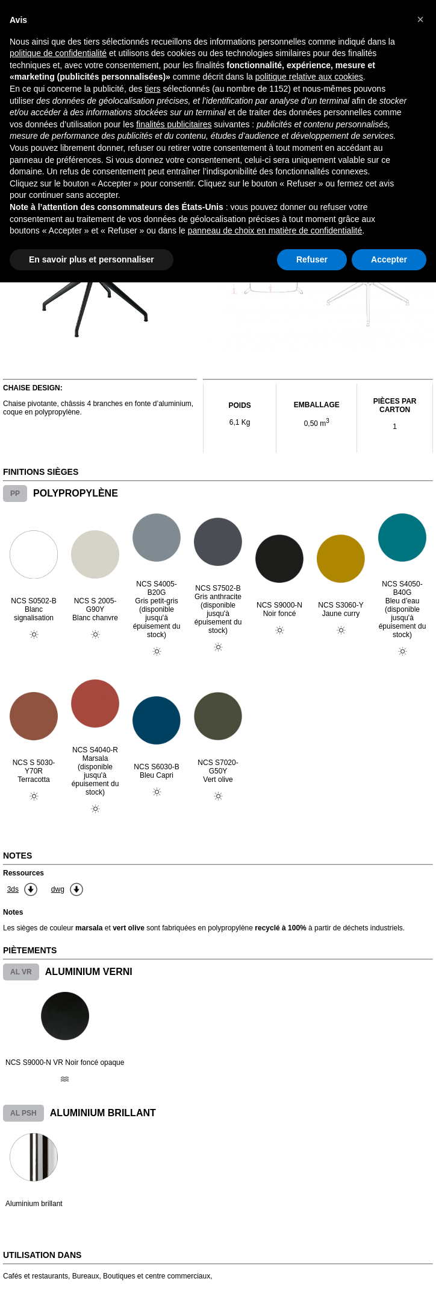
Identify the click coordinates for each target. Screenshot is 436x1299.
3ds (13, 889)
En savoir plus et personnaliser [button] (91, 259)
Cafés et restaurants (35, 1276)
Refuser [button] (312, 259)
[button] (420, 19)
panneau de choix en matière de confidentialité (275, 230)
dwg (57, 889)
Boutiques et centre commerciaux (156, 1276)
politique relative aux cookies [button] (309, 76)
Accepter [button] (389, 259)
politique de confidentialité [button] (58, 53)
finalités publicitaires (173, 124)
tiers (152, 89)
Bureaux (85, 1276)
